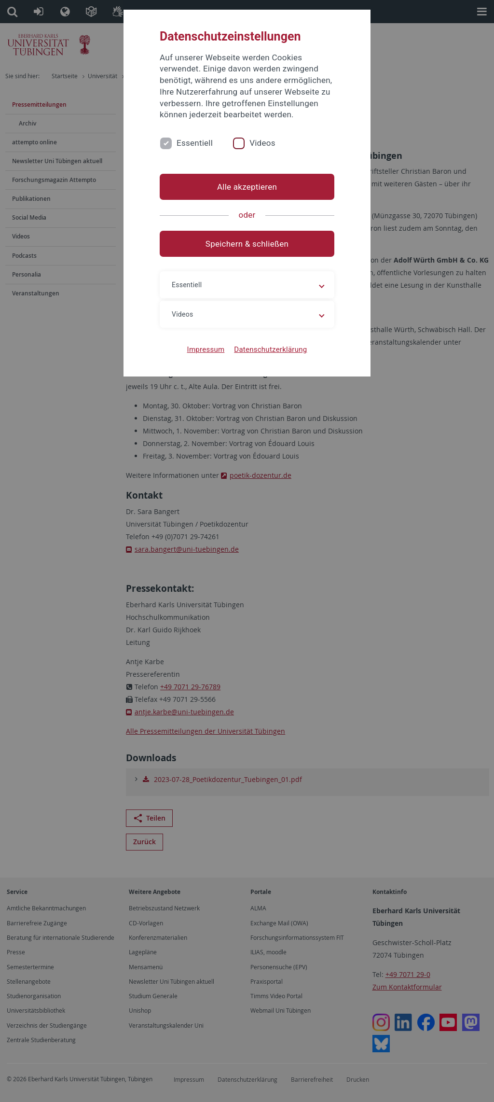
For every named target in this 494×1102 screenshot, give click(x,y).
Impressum (206, 349)
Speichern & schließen (247, 244)
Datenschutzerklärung (270, 349)
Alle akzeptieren (247, 187)
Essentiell (195, 143)
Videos (262, 143)
